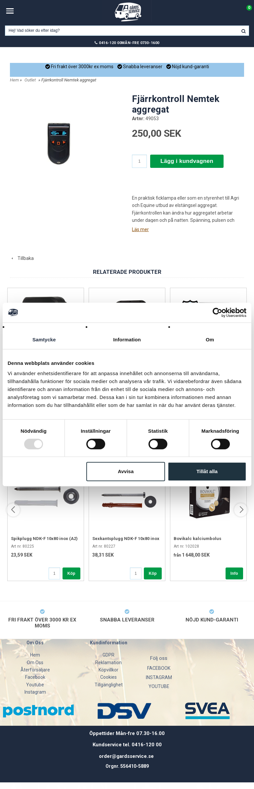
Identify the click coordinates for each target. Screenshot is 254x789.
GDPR (108, 655)
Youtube (35, 684)
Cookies (108, 677)
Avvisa (126, 471)
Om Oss (35, 662)
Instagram (35, 692)
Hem (14, 79)
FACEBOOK (158, 668)
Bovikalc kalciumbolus (197, 538)
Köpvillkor (108, 669)
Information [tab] (127, 339)
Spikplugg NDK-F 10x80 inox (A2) (44, 538)
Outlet (30, 79)
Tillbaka (22, 258)
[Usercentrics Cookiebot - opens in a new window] (217, 313)
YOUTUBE (158, 686)
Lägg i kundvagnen (186, 161)
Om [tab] (210, 339)
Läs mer (140, 229)
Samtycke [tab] (44, 339)
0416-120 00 (110, 43)
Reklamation (108, 662)
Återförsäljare (35, 669)
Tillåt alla (207, 471)
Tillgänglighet (109, 684)
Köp (71, 573)
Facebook (35, 677)
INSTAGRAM (159, 677)
